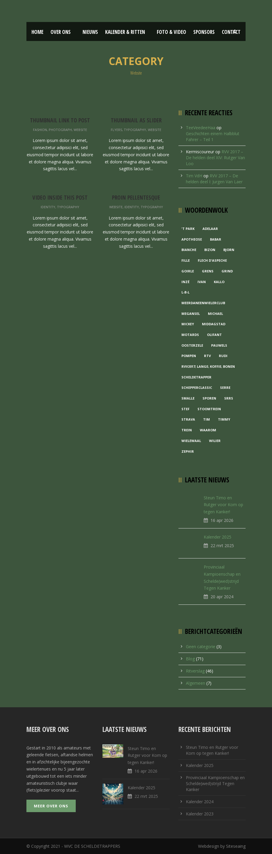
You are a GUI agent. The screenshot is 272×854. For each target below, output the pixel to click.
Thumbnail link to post (60, 120)
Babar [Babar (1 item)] (215, 239)
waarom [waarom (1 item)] (208, 430)
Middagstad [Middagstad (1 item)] (213, 324)
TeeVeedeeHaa (200, 127)
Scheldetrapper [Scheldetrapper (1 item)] (196, 377)
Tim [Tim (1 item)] (206, 419)
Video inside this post (60, 197)
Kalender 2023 (200, 814)
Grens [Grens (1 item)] (208, 271)
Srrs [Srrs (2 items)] (228, 398)
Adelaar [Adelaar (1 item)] (210, 228)
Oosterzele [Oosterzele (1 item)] (192, 345)
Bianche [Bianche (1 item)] (188, 249)
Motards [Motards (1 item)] (190, 334)
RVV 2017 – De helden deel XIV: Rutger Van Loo (215, 157)
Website (80, 129)
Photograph (60, 129)
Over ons (60, 32)
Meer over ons (51, 806)
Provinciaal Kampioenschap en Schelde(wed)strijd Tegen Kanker (215, 783)
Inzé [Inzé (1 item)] (185, 282)
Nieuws (90, 32)
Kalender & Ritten (125, 32)
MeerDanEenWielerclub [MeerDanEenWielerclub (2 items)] (203, 303)
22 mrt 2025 (222, 545)
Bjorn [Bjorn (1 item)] (228, 249)
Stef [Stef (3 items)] (185, 409)
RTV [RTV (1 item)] (207, 355)
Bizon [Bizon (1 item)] (209, 249)
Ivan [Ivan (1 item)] (201, 282)
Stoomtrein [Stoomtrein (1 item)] (209, 409)
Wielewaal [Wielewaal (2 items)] (191, 440)
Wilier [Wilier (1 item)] (215, 440)
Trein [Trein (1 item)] (186, 430)
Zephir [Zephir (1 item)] (187, 451)
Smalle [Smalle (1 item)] (187, 398)
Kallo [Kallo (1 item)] (219, 282)
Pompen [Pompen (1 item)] (188, 355)
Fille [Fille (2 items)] (185, 260)
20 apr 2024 (222, 596)
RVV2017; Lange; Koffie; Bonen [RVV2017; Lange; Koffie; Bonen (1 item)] (208, 366)
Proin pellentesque (136, 197)
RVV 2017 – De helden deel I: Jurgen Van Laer (214, 178)
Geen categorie (200, 646)
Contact (231, 32)
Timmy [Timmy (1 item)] (224, 419)
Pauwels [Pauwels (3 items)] (219, 345)
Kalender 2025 (217, 537)
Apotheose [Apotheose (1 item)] (191, 239)
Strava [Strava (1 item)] (188, 419)
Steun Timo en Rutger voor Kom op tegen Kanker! (223, 505)
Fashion (40, 129)
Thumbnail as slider (136, 120)
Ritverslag (195, 671)
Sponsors (204, 32)
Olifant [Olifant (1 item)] (214, 334)
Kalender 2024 (200, 801)
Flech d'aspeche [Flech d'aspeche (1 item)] (212, 260)
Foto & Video (171, 32)
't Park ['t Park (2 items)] (187, 228)
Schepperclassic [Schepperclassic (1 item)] (196, 387)
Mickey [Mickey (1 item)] (187, 324)
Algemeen (195, 683)
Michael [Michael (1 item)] (215, 313)
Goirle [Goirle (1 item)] (187, 271)
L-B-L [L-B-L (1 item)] (185, 292)
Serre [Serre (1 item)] (225, 387)
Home (37, 32)
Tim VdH (194, 176)
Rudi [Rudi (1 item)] (223, 355)
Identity (48, 207)
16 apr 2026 (222, 520)
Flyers (116, 129)
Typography (135, 129)
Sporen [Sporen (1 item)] (209, 398)
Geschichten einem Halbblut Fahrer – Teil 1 (212, 136)
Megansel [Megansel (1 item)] (190, 313)
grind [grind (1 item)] (227, 271)
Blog (190, 659)
